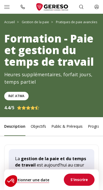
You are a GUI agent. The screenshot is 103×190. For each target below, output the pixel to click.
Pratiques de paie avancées (76, 22)
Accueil (9, 22)
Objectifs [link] (38, 126)
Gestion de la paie (35, 22)
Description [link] (14, 126)
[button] (11, 181)
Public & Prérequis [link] (67, 126)
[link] (79, 180)
